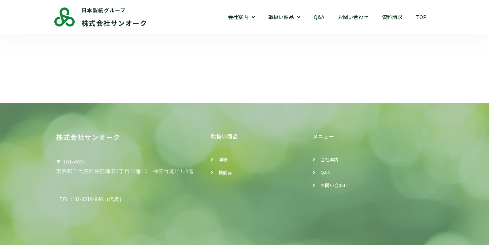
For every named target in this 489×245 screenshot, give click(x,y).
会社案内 (241, 17)
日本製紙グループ (104, 10)
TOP (421, 16)
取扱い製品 (284, 17)
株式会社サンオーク (114, 23)
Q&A (319, 16)
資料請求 (392, 16)
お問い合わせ (353, 16)
